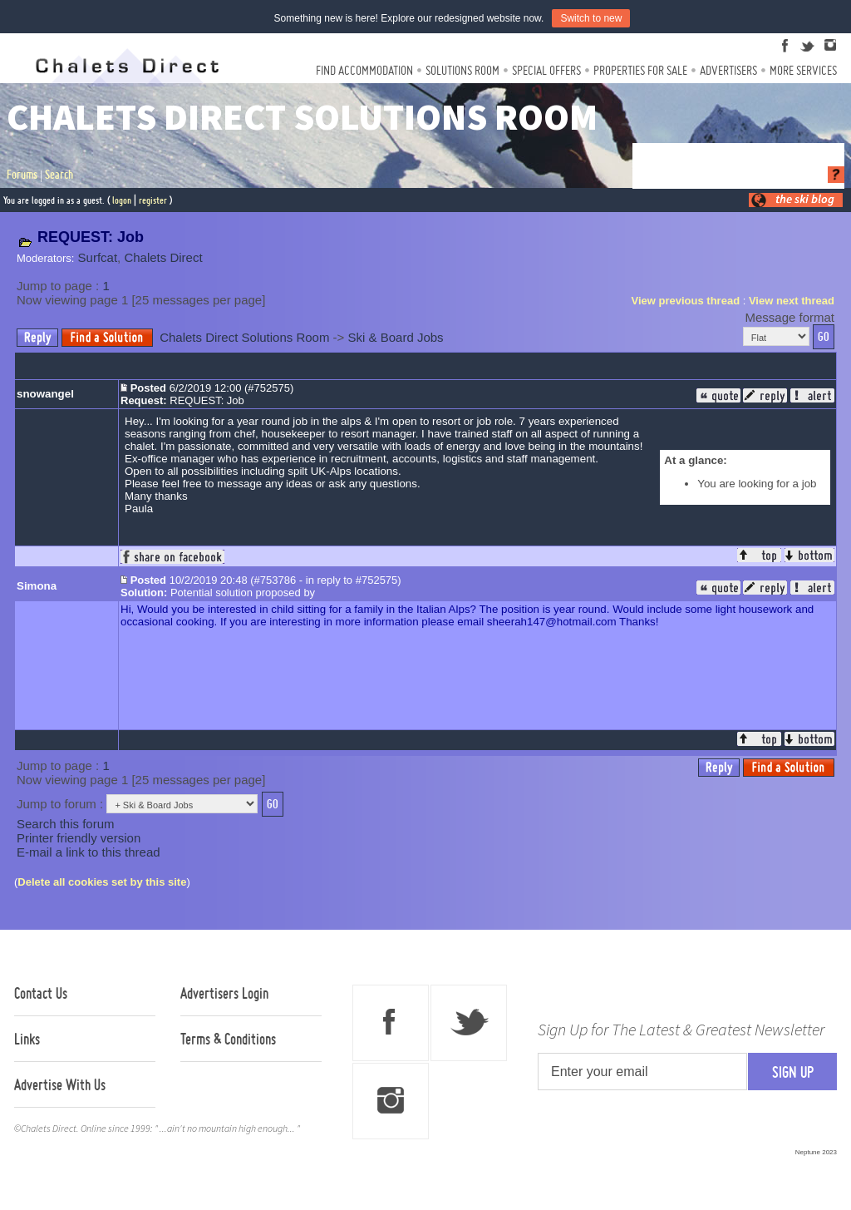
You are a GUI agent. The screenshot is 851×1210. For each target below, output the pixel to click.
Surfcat (98, 257)
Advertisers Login (224, 993)
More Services (803, 70)
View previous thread (686, 300)
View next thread (791, 300)
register (153, 200)
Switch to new (591, 18)
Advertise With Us (60, 1084)
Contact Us (40, 993)
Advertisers (728, 70)
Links (27, 1039)
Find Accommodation (364, 70)
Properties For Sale (640, 70)
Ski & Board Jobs (396, 337)
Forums (22, 174)
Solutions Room (462, 70)
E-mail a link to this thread (88, 852)
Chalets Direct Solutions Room (244, 337)
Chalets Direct (163, 257)
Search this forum (66, 824)
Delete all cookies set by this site (101, 882)
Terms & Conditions (228, 1039)
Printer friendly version (78, 838)
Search (59, 174)
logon (121, 200)
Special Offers (546, 70)
